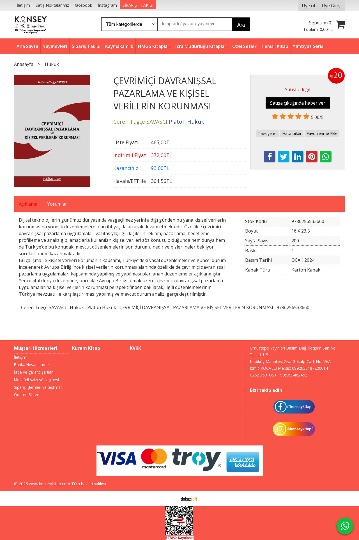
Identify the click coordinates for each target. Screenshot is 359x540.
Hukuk (77, 307)
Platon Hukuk (101, 307)
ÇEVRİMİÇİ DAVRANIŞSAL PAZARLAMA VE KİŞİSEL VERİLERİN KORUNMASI (196, 307)
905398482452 (293, 375)
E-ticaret (171, 498)
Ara (241, 25)
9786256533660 (293, 307)
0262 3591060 (263, 375)
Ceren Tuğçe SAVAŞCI (43, 307)
